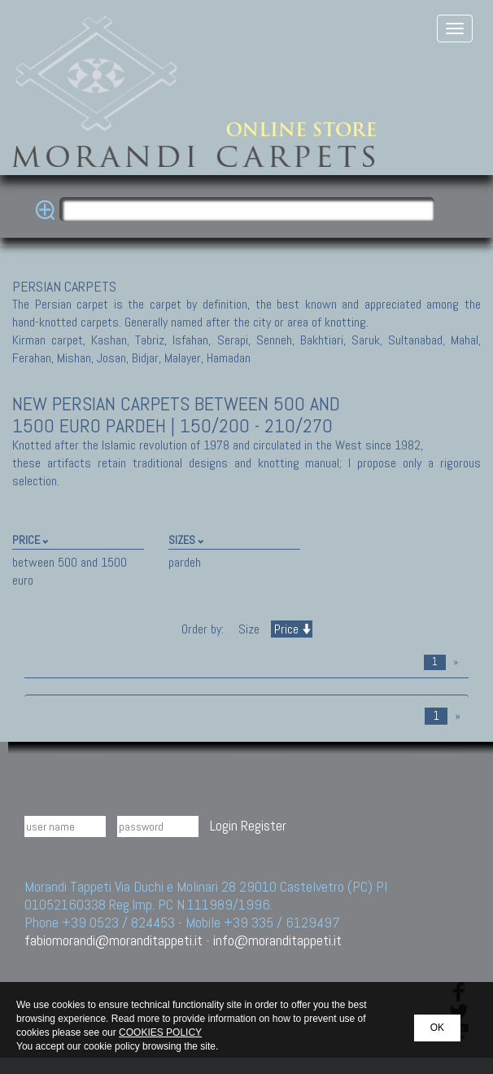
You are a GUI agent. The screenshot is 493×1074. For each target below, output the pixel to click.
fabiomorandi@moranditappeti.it (113, 940)
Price (291, 629)
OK (437, 1027)
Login (224, 825)
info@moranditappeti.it (277, 940)
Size (249, 629)
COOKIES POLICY (160, 1032)
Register (263, 825)
